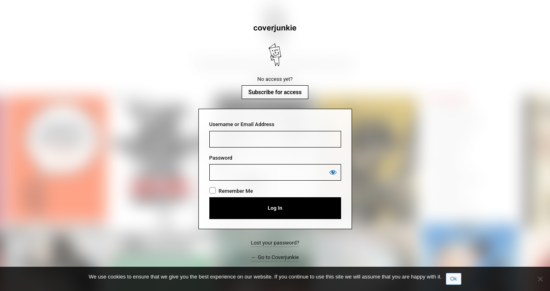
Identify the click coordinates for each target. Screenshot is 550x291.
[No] (540, 279)
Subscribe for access (275, 92)
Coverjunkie (275, 45)
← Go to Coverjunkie (275, 257)
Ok (453, 279)
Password (220, 158)
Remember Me (236, 191)
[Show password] (333, 172)
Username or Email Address (241, 124)
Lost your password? (275, 243)
